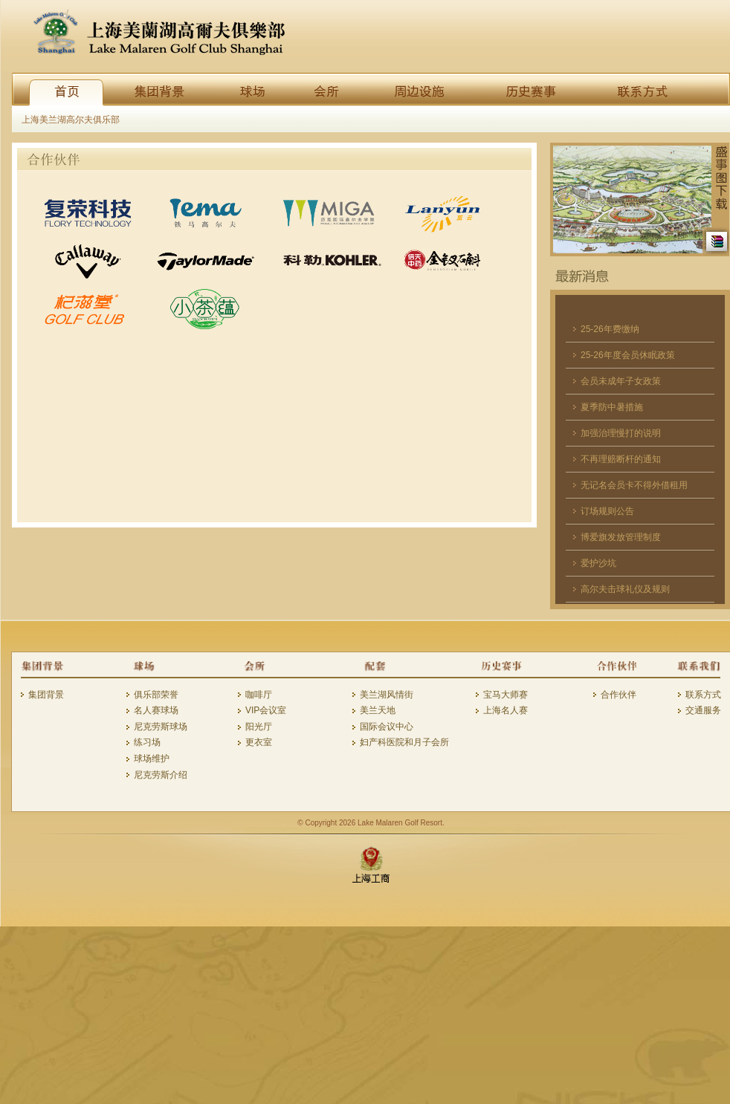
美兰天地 (377, 710)
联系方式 (703, 694)
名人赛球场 (156, 710)
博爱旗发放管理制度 (621, 537)
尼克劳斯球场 (160, 726)
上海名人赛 (505, 710)
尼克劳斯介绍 (160, 775)
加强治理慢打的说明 (621, 433)
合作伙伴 (618, 694)
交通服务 (703, 710)
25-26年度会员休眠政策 (628, 355)
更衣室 (258, 742)
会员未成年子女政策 (621, 381)
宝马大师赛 (505, 694)
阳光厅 (258, 726)
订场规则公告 (607, 511)
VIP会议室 (265, 710)
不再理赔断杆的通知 (621, 459)
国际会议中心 (386, 726)
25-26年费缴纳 (610, 329)
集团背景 (46, 694)
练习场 (147, 742)
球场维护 (151, 758)
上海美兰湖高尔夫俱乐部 (71, 119)
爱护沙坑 (598, 563)
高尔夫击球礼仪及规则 (625, 589)
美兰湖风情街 (386, 694)
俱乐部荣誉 (156, 694)
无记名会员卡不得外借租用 (634, 485)
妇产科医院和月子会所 (404, 742)
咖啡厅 (258, 694)
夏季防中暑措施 (612, 407)
